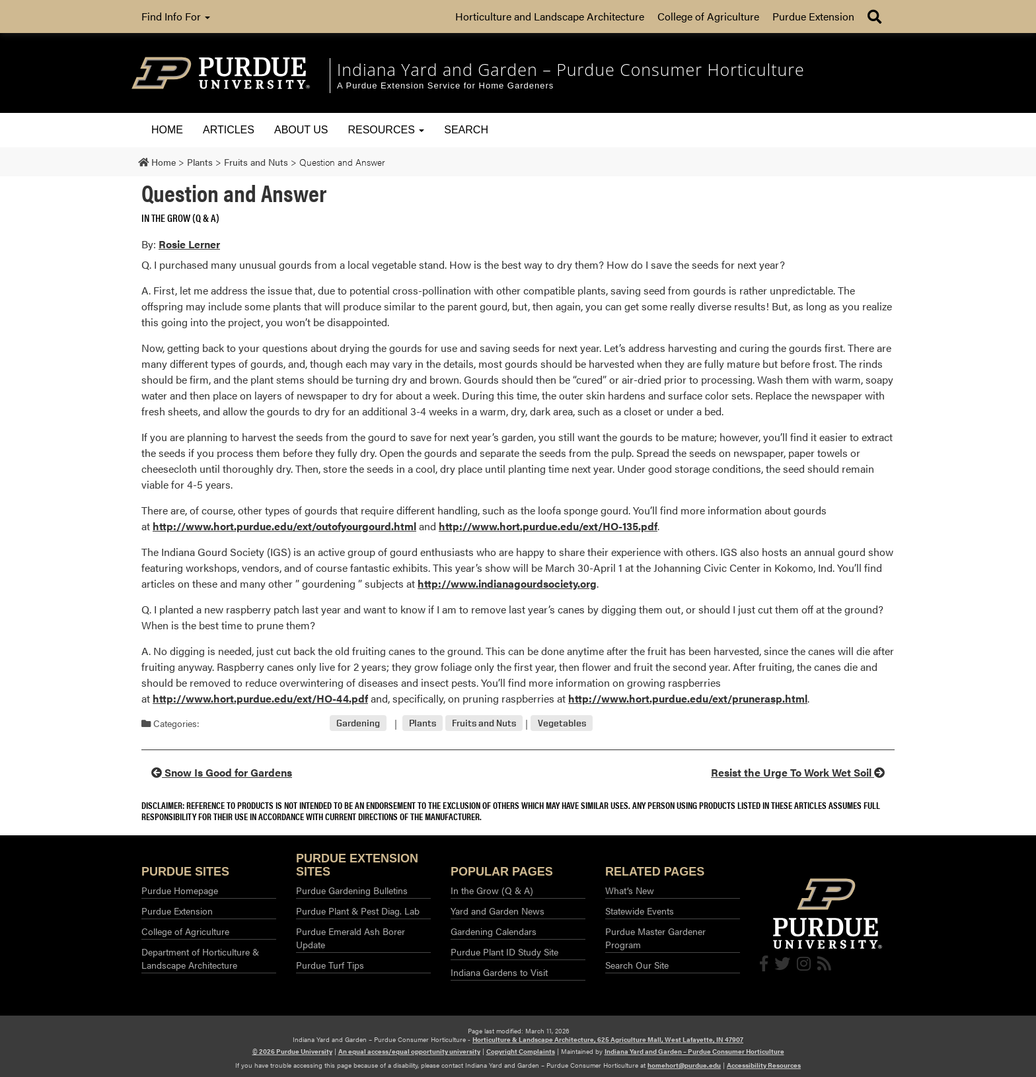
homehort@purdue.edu (684, 1065)
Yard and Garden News (497, 910)
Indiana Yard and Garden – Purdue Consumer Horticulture (694, 1051)
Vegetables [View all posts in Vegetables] (562, 723)
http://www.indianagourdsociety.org (507, 583)
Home (167, 129)
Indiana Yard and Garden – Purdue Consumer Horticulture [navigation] (571, 69)
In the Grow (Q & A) (492, 890)
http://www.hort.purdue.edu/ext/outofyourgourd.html (284, 526)
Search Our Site (637, 964)
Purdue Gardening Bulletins (352, 890)
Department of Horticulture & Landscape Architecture (200, 958)
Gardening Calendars (493, 931)
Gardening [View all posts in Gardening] (358, 723)
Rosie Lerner (189, 244)
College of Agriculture (708, 16)
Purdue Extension (813, 16)
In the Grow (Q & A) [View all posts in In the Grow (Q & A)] (180, 217)
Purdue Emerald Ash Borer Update (350, 937)
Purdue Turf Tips (330, 964)
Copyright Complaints (520, 1051)
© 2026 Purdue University (292, 1051)
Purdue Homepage (179, 890)
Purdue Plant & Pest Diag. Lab (358, 910)
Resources (386, 129)
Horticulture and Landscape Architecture (549, 16)
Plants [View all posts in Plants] (422, 723)
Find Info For (175, 16)
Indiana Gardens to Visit (499, 972)
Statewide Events (639, 910)
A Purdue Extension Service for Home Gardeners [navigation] (445, 85)
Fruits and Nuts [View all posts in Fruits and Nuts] (484, 723)
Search (466, 129)
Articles (228, 129)
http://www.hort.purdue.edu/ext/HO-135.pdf (548, 526)
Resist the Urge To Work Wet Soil (798, 772)
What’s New (629, 890)
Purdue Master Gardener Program (655, 937)
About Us (301, 129)
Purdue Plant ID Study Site (504, 951)
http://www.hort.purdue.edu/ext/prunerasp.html (687, 698)
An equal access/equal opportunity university (409, 1051)
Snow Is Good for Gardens (221, 772)
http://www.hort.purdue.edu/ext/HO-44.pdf (260, 698)
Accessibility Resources (764, 1065)
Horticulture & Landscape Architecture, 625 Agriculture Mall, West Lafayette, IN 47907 (607, 1039)
